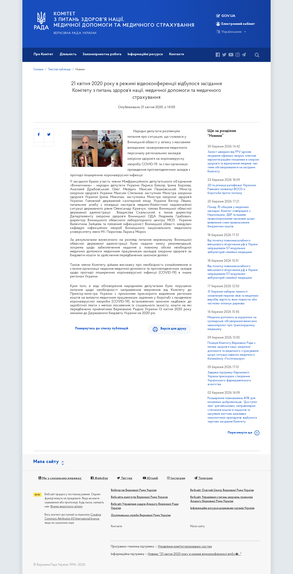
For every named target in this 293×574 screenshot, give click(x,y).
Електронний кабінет (235, 24)
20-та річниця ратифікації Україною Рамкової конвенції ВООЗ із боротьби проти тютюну (232, 189)
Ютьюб (150, 478)
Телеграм (203, 478)
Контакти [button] (176, 54)
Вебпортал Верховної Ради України (133, 490)
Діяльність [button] (68, 54)
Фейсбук (99, 478)
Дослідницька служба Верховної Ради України (141, 515)
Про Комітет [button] (43, 54)
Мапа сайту (197, 526)
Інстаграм (176, 478)
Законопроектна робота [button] (102, 54)
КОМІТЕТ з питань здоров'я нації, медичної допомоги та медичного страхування (124, 20)
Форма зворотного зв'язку (66, 506)
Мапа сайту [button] (46, 461)
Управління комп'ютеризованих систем (185, 546)
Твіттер (124, 478)
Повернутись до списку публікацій (101, 328)
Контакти (116, 526)
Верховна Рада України (75, 33)
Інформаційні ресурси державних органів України (222, 508)
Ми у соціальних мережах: (60, 478)
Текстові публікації (59, 69)
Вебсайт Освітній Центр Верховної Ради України (222, 490)
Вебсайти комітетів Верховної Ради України (139, 497)
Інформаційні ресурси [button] (145, 54)
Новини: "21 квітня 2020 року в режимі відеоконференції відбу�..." (194, 554)
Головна (38, 69)
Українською (229, 32)
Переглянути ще (240, 432)
